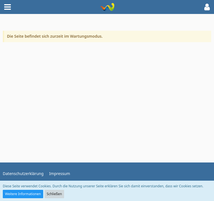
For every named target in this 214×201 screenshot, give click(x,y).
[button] (7, 7)
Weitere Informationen (23, 194)
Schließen (54, 194)
